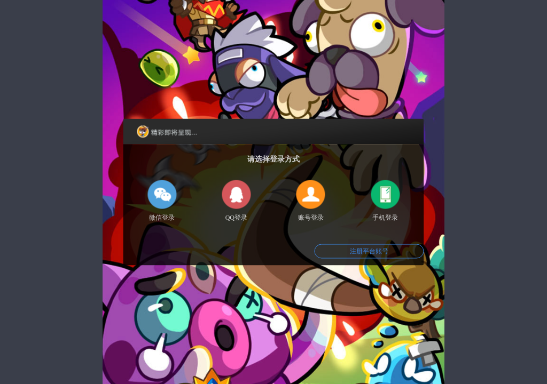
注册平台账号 (369, 251)
